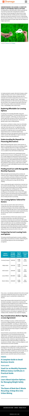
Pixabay (13, 43)
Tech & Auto (5, 384)
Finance (3, 357)
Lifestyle (4, 413)
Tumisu (7, 43)
